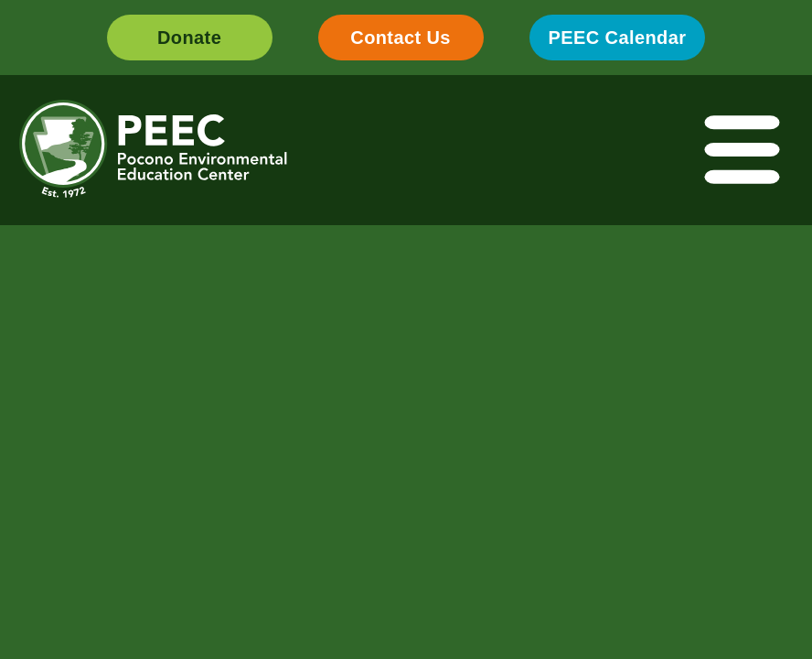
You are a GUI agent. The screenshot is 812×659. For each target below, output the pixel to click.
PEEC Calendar (618, 37)
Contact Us (400, 37)
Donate (189, 37)
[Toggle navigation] (743, 150)
